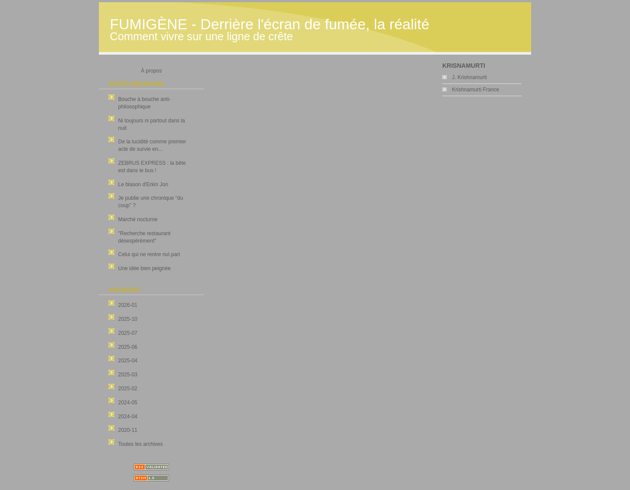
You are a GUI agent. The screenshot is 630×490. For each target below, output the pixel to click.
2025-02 (127, 389)
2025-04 (127, 361)
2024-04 (127, 417)
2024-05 (127, 403)
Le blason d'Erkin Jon (143, 184)
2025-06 (127, 347)
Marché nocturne (138, 219)
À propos (151, 71)
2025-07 (127, 333)
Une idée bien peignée (144, 268)
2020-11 (127, 430)
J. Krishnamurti (469, 77)
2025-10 (127, 319)
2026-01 (127, 305)
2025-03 (127, 375)
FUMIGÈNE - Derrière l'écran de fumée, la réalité (269, 24)
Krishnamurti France (475, 90)
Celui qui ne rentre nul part (149, 254)
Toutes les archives (140, 444)
